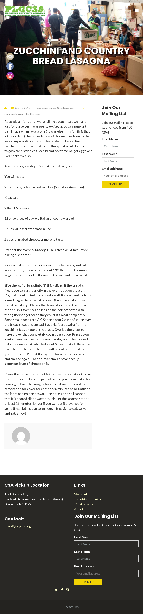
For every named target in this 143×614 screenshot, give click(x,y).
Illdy (76, 606)
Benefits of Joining (87, 499)
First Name (110, 139)
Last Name (109, 154)
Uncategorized (65, 107)
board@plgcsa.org (17, 526)
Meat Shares (83, 504)
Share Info (81, 494)
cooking (41, 107)
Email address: (112, 169)
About (78, 509)
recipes (51, 107)
